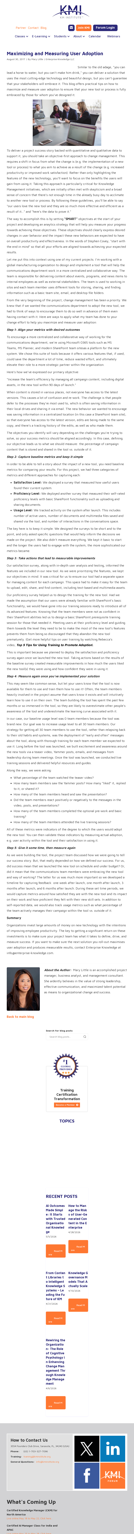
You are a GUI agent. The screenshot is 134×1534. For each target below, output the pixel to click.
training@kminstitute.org (37, 1456)
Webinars (113, 36)
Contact (33, 28)
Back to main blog (20, 1016)
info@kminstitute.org (47, 1461)
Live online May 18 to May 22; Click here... (30, 1518)
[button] (20, 36)
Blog (43, 28)
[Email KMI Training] (71, 28)
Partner (21, 28)
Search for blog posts (59, 1030)
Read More (55, 1252)
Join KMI (84, 27)
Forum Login (105, 27)
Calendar (95, 36)
